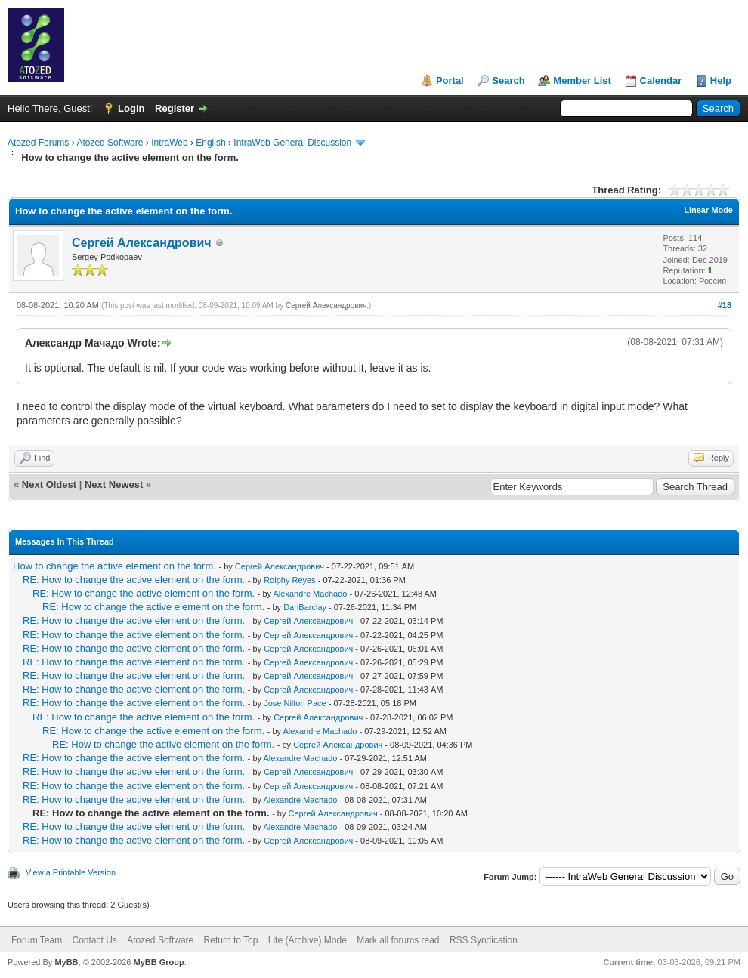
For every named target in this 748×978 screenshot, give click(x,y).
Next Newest (114, 484)
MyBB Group (158, 962)
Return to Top (231, 940)
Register (174, 108)
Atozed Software (109, 142)
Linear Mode (708, 209)
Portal (450, 80)
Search (508, 80)
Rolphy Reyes (289, 580)
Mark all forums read (398, 940)
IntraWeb (169, 142)
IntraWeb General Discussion (292, 142)
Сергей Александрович (142, 242)
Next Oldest (49, 484)
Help (720, 80)
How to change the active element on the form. (114, 566)
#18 (724, 305)
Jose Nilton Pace (295, 703)
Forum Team (36, 940)
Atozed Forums (38, 142)
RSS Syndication (484, 940)
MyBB (66, 962)
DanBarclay (304, 607)
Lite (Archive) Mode (307, 940)
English (210, 142)
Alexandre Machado (311, 593)
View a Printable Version (71, 872)
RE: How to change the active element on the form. (134, 579)
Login (131, 108)
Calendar (661, 80)
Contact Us (94, 940)
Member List (582, 80)
